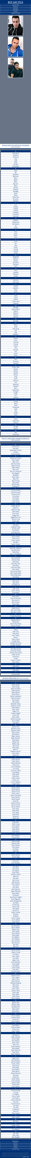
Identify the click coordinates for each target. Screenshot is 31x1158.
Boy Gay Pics (15, 2)
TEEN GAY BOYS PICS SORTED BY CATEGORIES (15, 146)
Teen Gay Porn (15, 5)
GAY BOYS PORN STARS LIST (15, 678)
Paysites (15, 11)
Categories (15, 9)
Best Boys (15, 8)
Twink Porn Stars (15, 13)
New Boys (15, 6)
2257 (28, 1156)
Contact (24, 1156)
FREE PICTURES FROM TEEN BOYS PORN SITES (15, 439)
